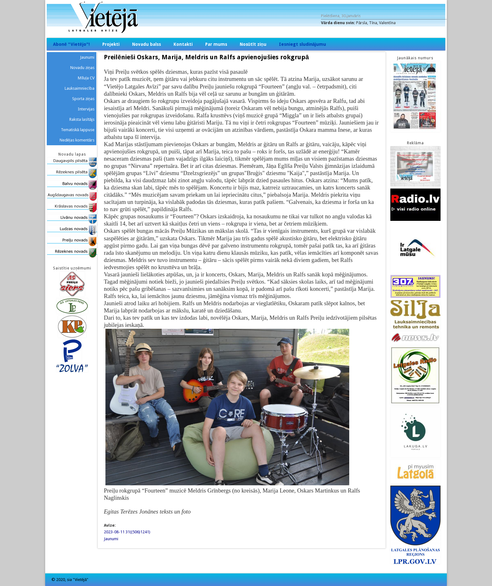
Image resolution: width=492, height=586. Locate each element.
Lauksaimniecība (79, 88)
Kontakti (183, 44)
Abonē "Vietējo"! (71, 44)
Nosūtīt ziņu (253, 44)
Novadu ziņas (82, 67)
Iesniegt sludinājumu (302, 44)
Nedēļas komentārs (77, 140)
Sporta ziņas (83, 98)
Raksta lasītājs (81, 119)
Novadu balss (146, 44)
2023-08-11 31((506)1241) (127, 532)
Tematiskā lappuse (77, 129)
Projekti (111, 44)
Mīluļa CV (86, 78)
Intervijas (86, 109)
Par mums (216, 44)
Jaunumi (111, 538)
